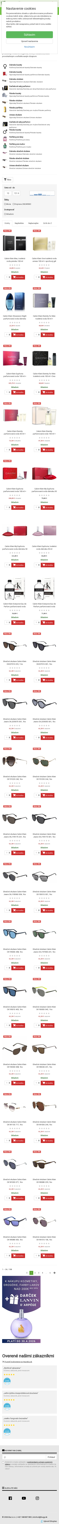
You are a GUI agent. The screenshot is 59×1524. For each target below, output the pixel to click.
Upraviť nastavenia (29, 41)
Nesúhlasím (29, 47)
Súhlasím (29, 34)
